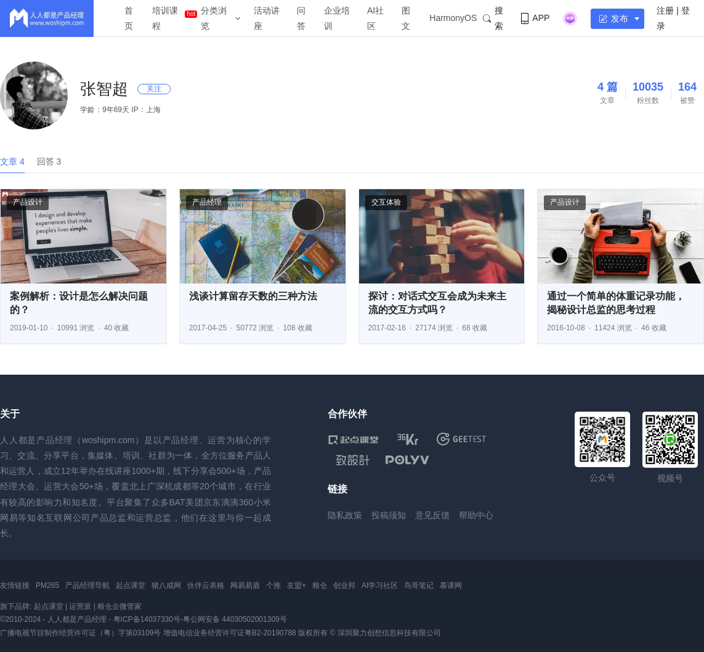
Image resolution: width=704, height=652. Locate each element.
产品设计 (27, 202)
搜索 (493, 18)
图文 (406, 18)
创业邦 (344, 585)
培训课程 (165, 18)
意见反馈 (432, 515)
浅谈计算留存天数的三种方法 (253, 296)
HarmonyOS (453, 18)
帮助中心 (476, 515)
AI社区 (375, 18)
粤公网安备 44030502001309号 (235, 619)
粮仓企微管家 (119, 606)
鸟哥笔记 (419, 585)
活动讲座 (267, 18)
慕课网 (451, 585)
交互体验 (386, 202)
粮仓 (319, 585)
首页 (128, 18)
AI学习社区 (380, 585)
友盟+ (296, 585)
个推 (273, 585)
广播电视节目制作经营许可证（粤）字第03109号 (80, 633)
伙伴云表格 (205, 585)
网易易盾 (245, 585)
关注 (154, 88)
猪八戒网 (166, 585)
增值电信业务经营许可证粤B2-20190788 (229, 633)
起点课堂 (130, 585)
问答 (301, 18)
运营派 (80, 606)
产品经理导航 (87, 585)
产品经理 (207, 202)
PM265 (47, 585)
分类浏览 (214, 18)
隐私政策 (345, 515)
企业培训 (337, 18)
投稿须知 (388, 515)
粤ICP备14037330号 (146, 619)
